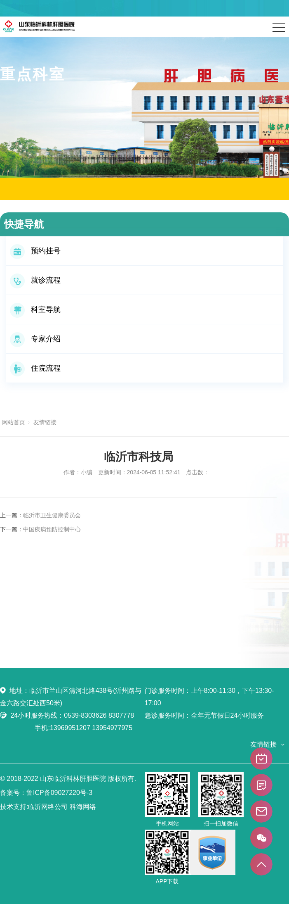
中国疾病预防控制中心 (52, 529)
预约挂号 (35, 251)
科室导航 (35, 309)
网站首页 (13, 422)
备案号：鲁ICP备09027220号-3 (46, 792)
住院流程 (35, 368)
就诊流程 (35, 280)
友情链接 (44, 422)
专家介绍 (35, 339)
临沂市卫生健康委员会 (52, 515)
